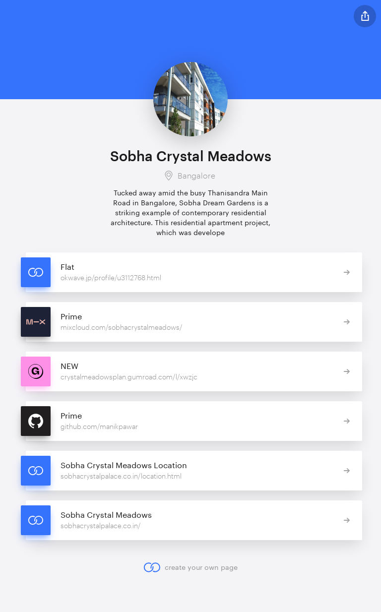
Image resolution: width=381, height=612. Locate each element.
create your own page (190, 567)
